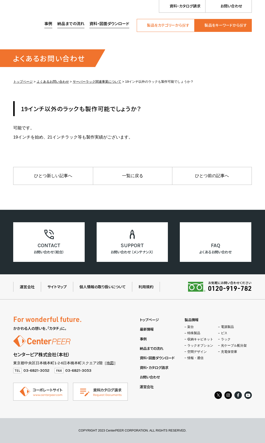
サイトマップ (57, 286)
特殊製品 (193, 333)
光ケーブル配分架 (234, 345)
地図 (110, 363)
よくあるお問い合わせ (53, 81)
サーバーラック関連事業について (97, 81)
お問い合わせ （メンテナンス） (132, 251)
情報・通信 (195, 358)
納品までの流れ (70, 23)
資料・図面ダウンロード (109, 23)
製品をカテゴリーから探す (168, 25)
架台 (190, 327)
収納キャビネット (200, 339)
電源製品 (227, 327)
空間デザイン (197, 352)
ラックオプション (200, 345)
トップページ (23, 81)
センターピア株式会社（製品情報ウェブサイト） (41, 24)
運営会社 (27, 286)
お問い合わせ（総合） (49, 251)
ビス (224, 333)
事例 (48, 23)
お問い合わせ (231, 5)
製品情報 (192, 319)
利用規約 (145, 286)
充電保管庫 (229, 352)
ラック (226, 339)
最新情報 (147, 329)
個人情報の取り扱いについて (102, 286)
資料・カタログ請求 (185, 5)
